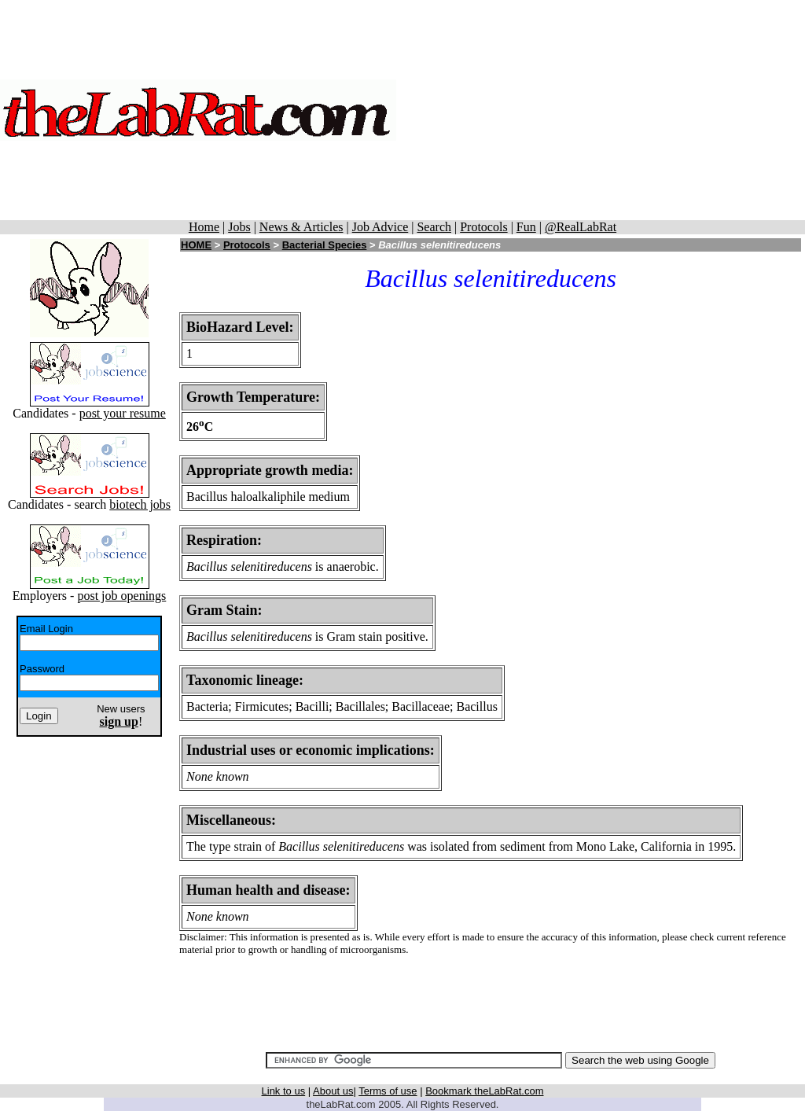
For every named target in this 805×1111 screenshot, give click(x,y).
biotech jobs (140, 504)
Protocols (483, 227)
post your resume (122, 413)
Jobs (239, 227)
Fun (526, 227)
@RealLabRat (580, 227)
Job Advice (380, 227)
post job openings (121, 595)
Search (434, 227)
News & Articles (301, 227)
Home (204, 227)
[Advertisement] (600, 110)
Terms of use (387, 1091)
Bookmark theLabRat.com (484, 1091)
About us (333, 1091)
